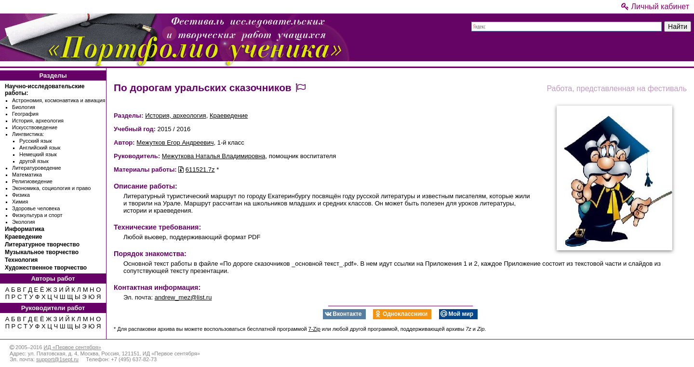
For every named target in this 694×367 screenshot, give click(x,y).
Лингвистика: (28, 134)
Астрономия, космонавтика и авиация (58, 100)
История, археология (38, 120)
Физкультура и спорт (37, 215)
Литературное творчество (42, 244)
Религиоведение (32, 181)
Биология (23, 107)
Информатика (24, 229)
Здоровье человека (36, 208)
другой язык (34, 161)
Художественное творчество (46, 267)
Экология (23, 222)
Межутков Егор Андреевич (175, 142)
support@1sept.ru (57, 359)
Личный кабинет (655, 6)
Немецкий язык (38, 154)
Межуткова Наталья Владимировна (214, 156)
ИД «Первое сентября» (72, 347)
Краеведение (23, 236)
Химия (20, 201)
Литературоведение (36, 168)
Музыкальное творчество (42, 252)
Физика (21, 195)
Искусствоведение (34, 127)
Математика (27, 174)
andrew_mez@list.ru (183, 297)
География (25, 114)
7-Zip (314, 329)
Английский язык (39, 147)
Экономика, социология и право (51, 188)
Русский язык (35, 141)
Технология (21, 260)
